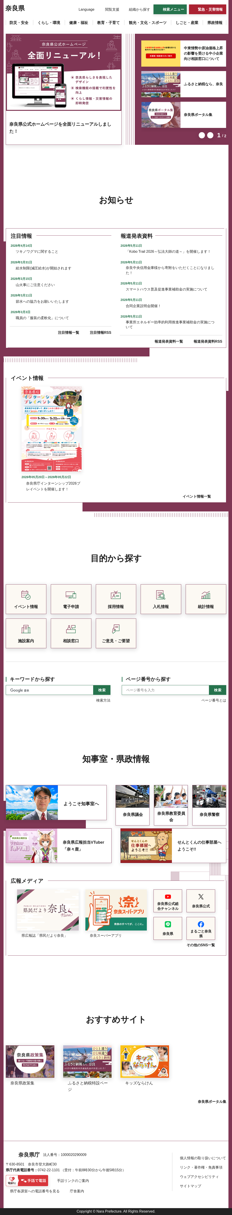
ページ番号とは (213, 700)
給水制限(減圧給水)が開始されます (43, 268)
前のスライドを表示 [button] (202, 135)
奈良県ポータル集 (198, 115)
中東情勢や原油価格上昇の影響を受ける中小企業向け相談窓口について (203, 53)
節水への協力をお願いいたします (42, 301)
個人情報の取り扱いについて (203, 1158)
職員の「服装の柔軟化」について (42, 318)
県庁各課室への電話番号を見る (35, 1191)
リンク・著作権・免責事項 (201, 1167)
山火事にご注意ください (35, 285)
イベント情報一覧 (197, 496)
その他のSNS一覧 (201, 945)
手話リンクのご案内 (73, 1181)
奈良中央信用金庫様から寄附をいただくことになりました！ (170, 270)
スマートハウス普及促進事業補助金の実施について (166, 289)
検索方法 (103, 700)
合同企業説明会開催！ (143, 306)
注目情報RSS (100, 332)
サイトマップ (190, 1186)
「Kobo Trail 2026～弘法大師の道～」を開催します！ (168, 251)
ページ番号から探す (148, 679)
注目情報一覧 (68, 332)
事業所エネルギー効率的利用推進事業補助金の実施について (170, 324)
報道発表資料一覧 (169, 341)
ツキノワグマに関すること (37, 251)
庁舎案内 (77, 1191)
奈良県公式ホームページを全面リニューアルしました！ (60, 128)
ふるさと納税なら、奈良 (203, 84)
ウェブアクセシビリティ (199, 1177)
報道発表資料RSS (208, 341)
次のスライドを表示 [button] (210, 135)
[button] (83, 9)
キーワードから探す (32, 679)
